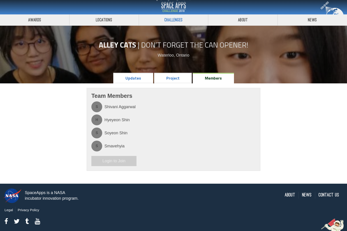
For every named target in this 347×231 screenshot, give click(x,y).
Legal (9, 210)
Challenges (173, 20)
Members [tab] (213, 78)
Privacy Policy (28, 210)
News (312, 20)
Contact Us (329, 195)
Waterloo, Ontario (173, 55)
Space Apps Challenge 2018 (173, 7)
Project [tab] (173, 78)
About (243, 20)
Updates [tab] (133, 78)
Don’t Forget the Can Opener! (194, 44)
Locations (104, 20)
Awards (34, 20)
